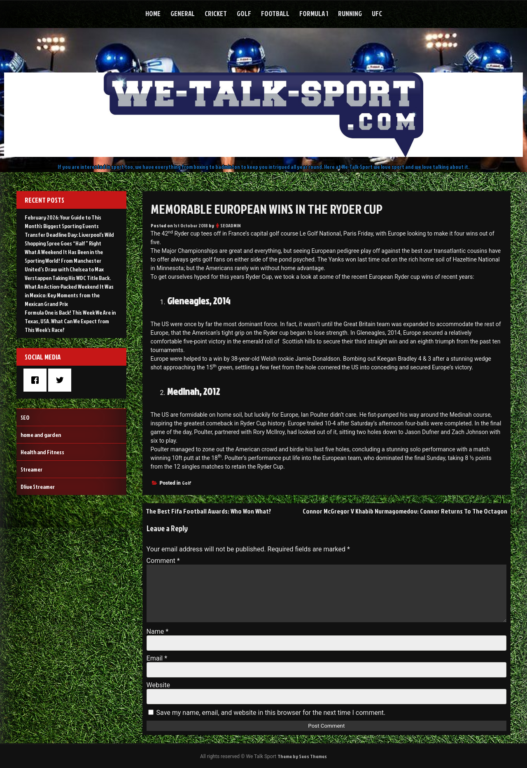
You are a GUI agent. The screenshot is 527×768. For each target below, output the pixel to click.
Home (153, 13)
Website (158, 685)
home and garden (41, 435)
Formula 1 (313, 13)
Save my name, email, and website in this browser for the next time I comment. (271, 713)
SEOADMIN (230, 225)
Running (350, 13)
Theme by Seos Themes (302, 756)
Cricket (216, 13)
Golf (244, 13)
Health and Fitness (42, 452)
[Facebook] (37, 380)
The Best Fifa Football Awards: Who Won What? (208, 511)
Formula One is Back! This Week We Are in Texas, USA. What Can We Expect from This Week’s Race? (70, 321)
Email (157, 658)
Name (158, 631)
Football (275, 13)
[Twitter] (61, 380)
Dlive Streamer (38, 486)
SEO (25, 417)
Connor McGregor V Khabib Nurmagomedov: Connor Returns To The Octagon (405, 511)
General (182, 13)
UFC (377, 13)
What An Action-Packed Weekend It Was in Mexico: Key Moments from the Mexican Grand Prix (69, 295)
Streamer (31, 469)
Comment (163, 561)
